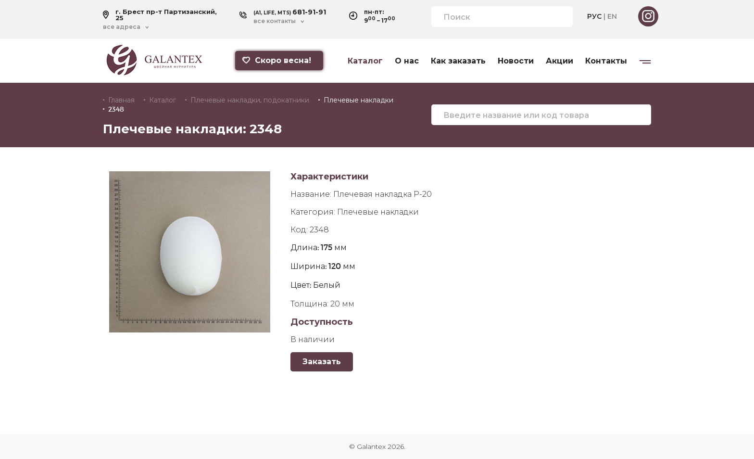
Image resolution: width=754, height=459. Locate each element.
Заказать (321, 361)
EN (612, 16)
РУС (594, 16)
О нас (407, 61)
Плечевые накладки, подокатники (249, 100)
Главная (121, 100)
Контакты (606, 61)
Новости (516, 61)
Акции (559, 61)
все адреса (121, 27)
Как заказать (458, 61)
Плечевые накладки (358, 100)
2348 (116, 109)
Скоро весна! (276, 60)
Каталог (365, 61)
